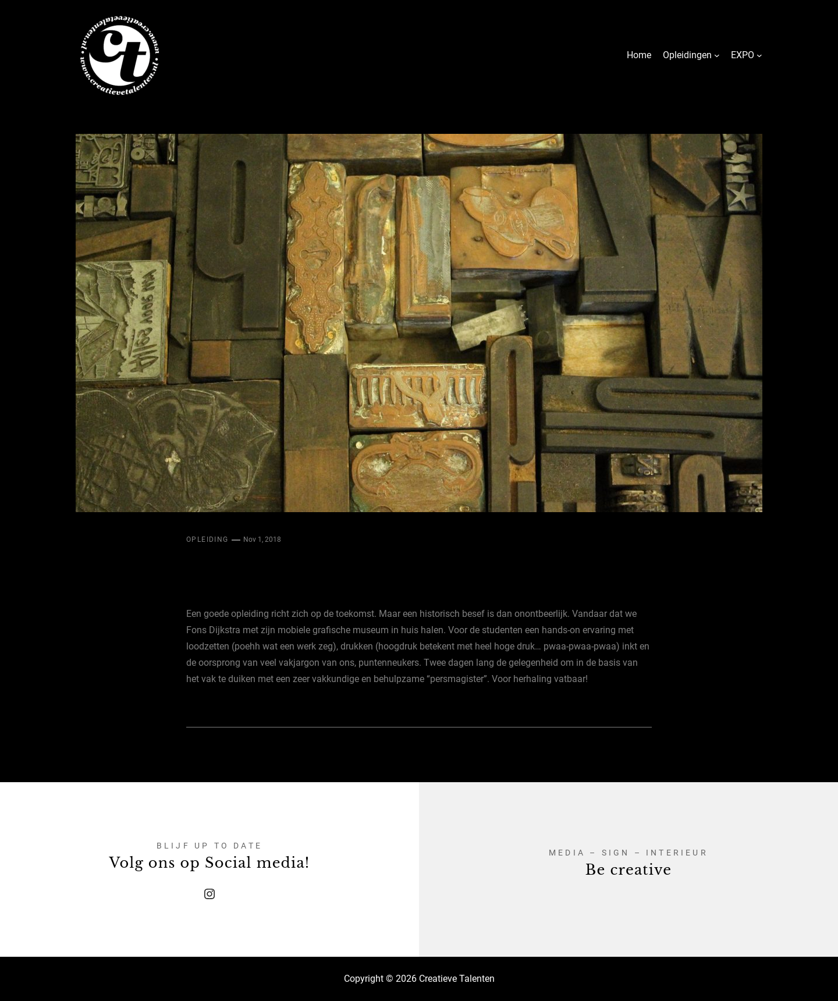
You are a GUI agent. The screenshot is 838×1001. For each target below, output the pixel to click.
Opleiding (207, 539)
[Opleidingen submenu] (717, 55)
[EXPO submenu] (759, 55)
